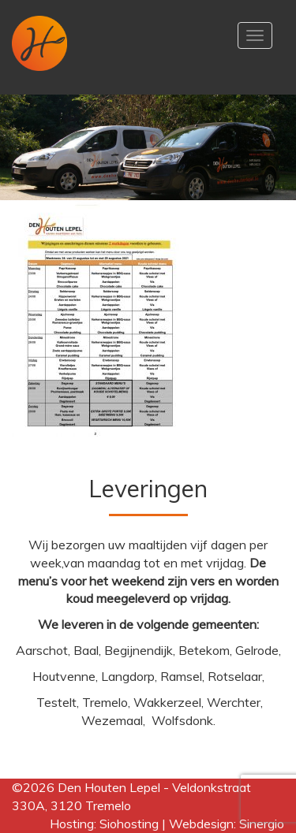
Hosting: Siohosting (106, 823)
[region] (148, 147)
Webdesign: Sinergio (226, 823)
